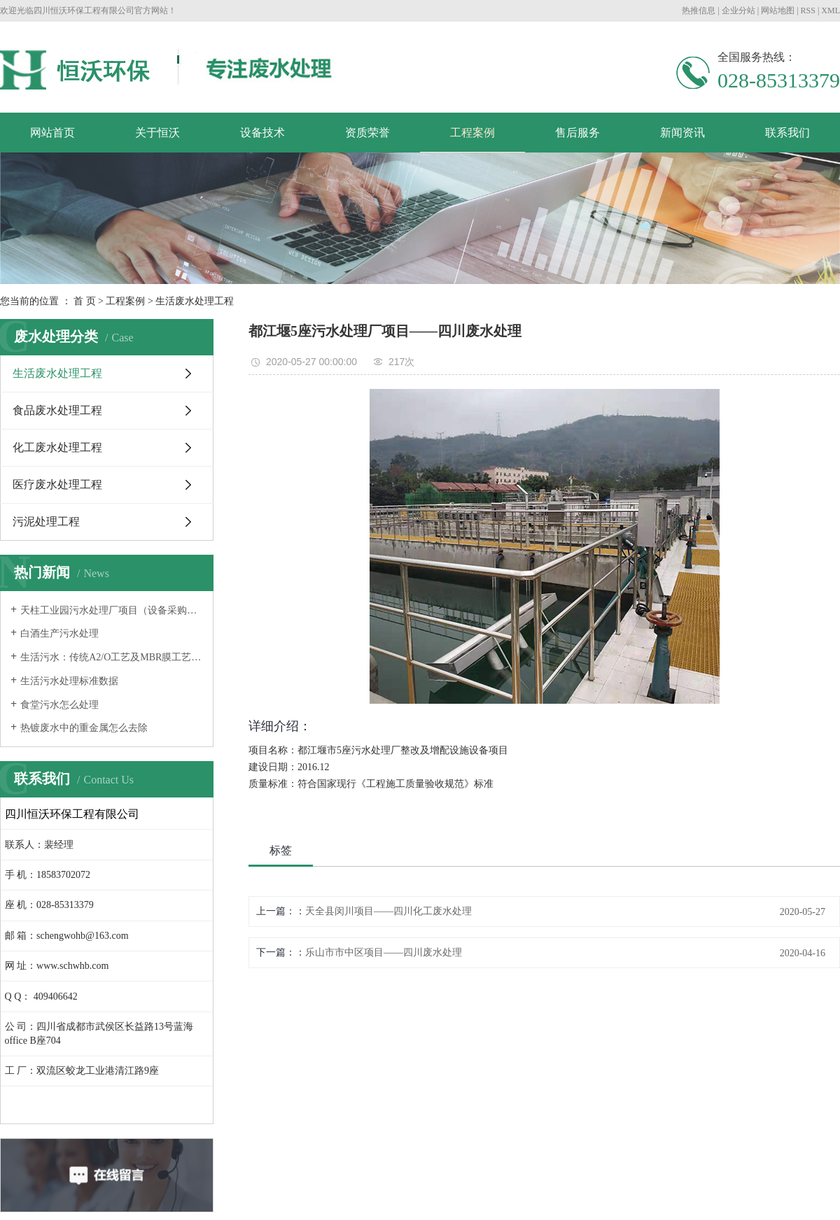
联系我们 (787, 133)
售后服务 (577, 133)
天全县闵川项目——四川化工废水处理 (388, 911)
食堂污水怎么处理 (59, 705)
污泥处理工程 (46, 521)
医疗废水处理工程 (57, 484)
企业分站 (738, 10)
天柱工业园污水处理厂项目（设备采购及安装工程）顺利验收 (111, 610)
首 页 (85, 301)
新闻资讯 (682, 133)
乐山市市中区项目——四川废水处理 (383, 952)
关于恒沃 (157, 133)
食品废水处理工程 (57, 410)
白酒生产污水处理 (59, 633)
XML (830, 10)
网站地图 (777, 10)
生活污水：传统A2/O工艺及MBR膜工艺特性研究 (111, 657)
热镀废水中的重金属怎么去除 (84, 728)
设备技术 (262, 133)
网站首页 (52, 133)
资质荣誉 (367, 133)
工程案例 (472, 133)
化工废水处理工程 (57, 447)
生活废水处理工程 (194, 301)
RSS (808, 10)
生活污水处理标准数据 (69, 681)
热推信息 (698, 10)
